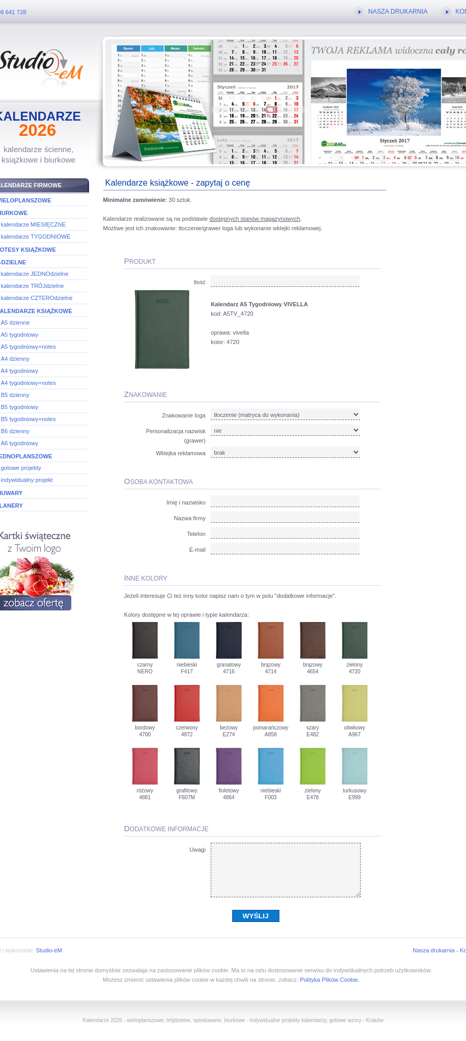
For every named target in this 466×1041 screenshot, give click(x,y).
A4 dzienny (15, 359)
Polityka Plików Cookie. (330, 979)
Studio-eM (49, 950)
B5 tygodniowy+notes (28, 419)
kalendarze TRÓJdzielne (32, 286)
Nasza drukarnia (433, 950)
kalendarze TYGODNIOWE (36, 236)
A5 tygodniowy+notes (28, 347)
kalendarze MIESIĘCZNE (33, 224)
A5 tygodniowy (20, 334)
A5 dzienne (15, 322)
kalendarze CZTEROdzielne (37, 298)
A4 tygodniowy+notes (28, 383)
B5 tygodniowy (20, 407)
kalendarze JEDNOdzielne (35, 274)
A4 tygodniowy (20, 371)
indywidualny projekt (27, 480)
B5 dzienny (15, 395)
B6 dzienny (15, 431)
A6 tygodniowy (20, 443)
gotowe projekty (21, 468)
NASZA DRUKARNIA (397, 11)
